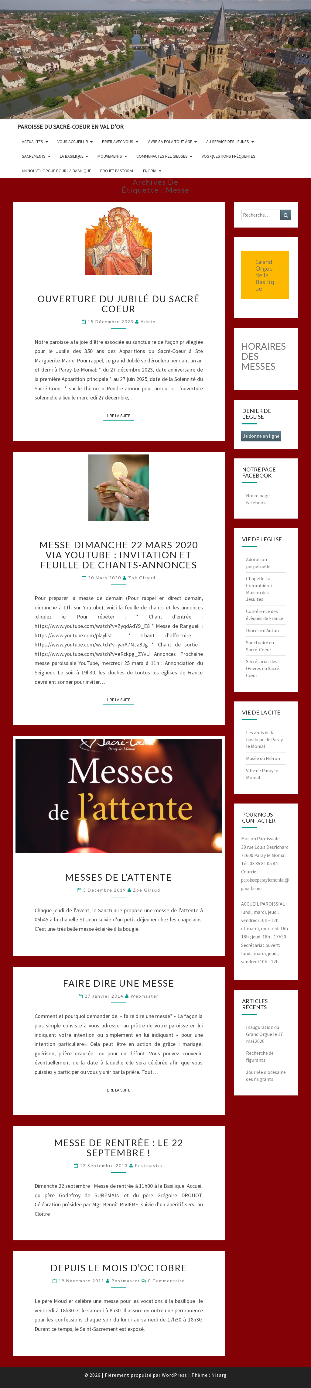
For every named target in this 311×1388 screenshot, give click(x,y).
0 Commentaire (166, 1280)
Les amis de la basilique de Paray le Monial (264, 739)
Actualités (32, 141)
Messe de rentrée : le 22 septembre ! (118, 1147)
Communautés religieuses (162, 156)
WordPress (174, 1375)
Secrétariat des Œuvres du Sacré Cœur (262, 668)
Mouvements (109, 156)
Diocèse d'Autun (262, 630)
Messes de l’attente (118, 877)
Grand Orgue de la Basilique (264, 275)
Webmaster (145, 996)
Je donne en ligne (261, 436)
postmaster (149, 1165)
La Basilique (72, 156)
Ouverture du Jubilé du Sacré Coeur (119, 303)
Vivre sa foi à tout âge (170, 141)
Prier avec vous (117, 141)
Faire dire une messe (118, 983)
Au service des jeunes (227, 141)
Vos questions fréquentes (228, 156)
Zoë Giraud (142, 577)
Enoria (149, 170)
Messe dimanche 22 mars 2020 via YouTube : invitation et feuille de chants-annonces (118, 554)
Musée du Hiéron (263, 758)
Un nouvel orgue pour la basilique (56, 170)
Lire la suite (120, 415)
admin (148, 321)
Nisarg (219, 1375)
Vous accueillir (72, 141)
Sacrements (34, 156)
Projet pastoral (117, 170)
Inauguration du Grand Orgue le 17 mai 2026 (264, 1034)
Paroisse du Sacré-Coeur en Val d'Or (70, 126)
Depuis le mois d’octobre (118, 1267)
